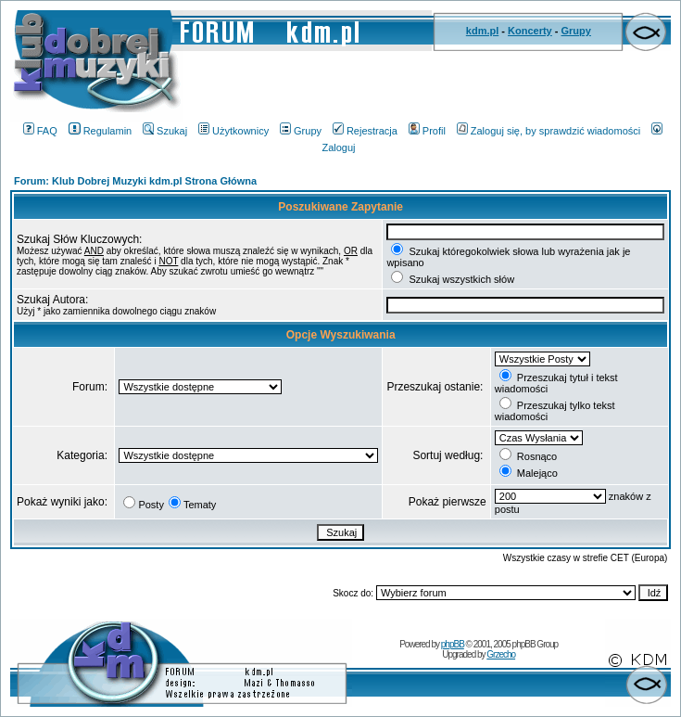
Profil (427, 130)
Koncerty (530, 30)
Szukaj (165, 130)
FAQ (40, 130)
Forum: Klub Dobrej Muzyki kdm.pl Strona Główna (135, 180)
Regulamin (100, 130)
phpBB (452, 644)
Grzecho (500, 654)
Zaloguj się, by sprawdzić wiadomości (548, 130)
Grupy (576, 30)
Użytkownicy (233, 130)
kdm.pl (482, 30)
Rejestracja (365, 130)
